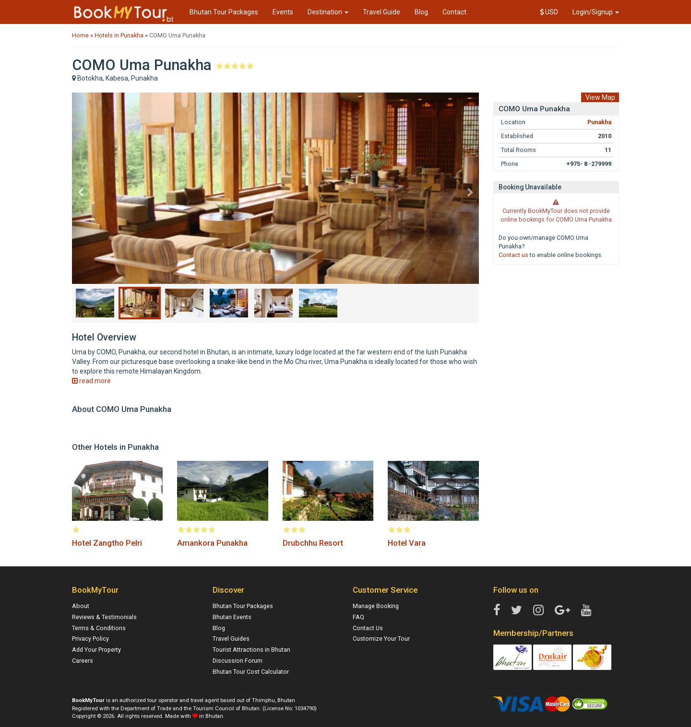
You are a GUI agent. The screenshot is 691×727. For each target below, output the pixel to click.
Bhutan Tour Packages (224, 12)
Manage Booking (376, 606)
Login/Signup (595, 12)
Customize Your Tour (381, 638)
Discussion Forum (237, 660)
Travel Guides (231, 638)
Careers (82, 660)
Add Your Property (96, 649)
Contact (454, 12)
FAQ (358, 617)
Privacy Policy (90, 638)
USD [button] (549, 12)
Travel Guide (381, 12)
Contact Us (368, 628)
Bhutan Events (232, 617)
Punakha (599, 122)
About (80, 606)
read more (91, 381)
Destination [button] (328, 12)
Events (283, 12)
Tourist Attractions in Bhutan (251, 649)
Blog (421, 12)
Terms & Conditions (99, 628)
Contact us (513, 254)
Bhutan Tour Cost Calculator (251, 671)
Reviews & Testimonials (104, 617)
